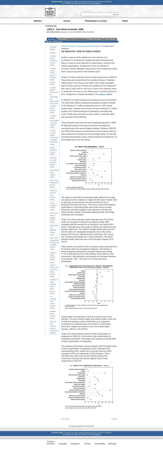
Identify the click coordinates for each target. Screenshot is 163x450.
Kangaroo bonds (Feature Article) (53, 315)
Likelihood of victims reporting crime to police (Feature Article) (54, 286)
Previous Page (65, 419)
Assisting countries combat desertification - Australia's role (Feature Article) (54, 137)
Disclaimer (75, 444)
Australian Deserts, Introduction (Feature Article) (53, 60)
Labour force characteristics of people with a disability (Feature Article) (54, 243)
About (125, 21)
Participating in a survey (96, 21)
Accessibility (100, 444)
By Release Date (51, 26)
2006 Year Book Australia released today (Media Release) (54, 327)
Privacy (87, 444)
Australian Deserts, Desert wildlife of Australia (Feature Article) (54, 121)
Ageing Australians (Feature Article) (53, 151)
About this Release (53, 48)
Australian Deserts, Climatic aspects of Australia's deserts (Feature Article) (53, 76)
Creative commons (50, 443)
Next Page (114, 419)
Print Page (58, 41)
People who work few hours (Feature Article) (53, 195)
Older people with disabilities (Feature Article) (54, 230)
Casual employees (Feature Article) (53, 206)
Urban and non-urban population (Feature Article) (53, 162)
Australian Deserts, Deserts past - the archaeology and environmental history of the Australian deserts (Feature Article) (54, 100)
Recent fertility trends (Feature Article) (54, 173)
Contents (53, 52)
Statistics (38, 21)
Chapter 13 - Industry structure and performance (84, 46)
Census (66, 21)
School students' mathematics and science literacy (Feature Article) (54, 269)
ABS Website (96, 3)
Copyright (63, 444)
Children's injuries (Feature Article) (53, 256)
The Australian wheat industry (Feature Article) (53, 302)
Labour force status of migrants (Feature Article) (54, 217)
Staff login (112, 444)
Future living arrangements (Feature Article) (54, 184)
